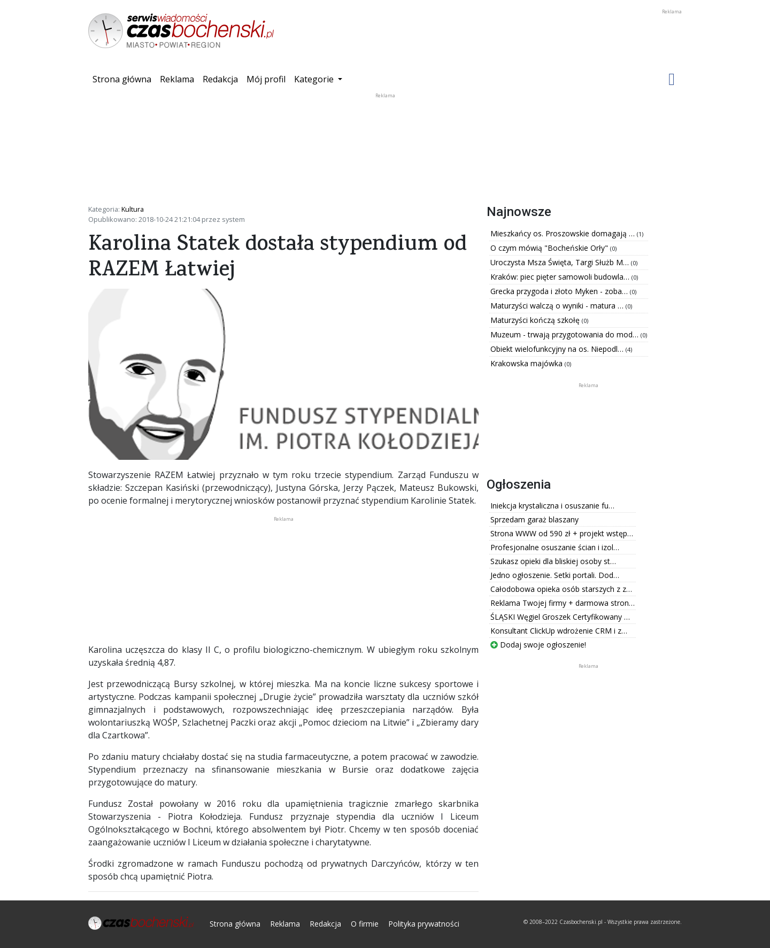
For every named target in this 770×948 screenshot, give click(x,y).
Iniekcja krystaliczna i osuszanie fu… (552, 505)
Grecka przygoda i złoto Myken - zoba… (560, 291)
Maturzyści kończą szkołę (536, 320)
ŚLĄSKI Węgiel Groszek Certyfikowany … (560, 617)
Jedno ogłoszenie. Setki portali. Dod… (554, 575)
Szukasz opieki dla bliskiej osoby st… (553, 561)
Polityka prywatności (423, 924)
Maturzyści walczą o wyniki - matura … (558, 305)
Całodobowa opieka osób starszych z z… (561, 589)
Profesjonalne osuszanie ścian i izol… (554, 547)
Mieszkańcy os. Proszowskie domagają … (563, 233)
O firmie (365, 924)
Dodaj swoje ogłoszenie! (538, 644)
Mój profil (266, 79)
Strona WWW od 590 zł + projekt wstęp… (561, 533)
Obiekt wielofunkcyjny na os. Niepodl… (558, 349)
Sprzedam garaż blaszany (534, 519)
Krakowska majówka (527, 363)
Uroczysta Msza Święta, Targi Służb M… (560, 262)
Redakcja (220, 79)
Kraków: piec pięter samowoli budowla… (561, 277)
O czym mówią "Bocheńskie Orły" (550, 248)
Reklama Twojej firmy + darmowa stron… (562, 603)
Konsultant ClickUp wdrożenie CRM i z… (558, 631)
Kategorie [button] (315, 79)
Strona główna (124, 78)
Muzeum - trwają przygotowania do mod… (565, 334)
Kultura (132, 209)
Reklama (177, 79)
